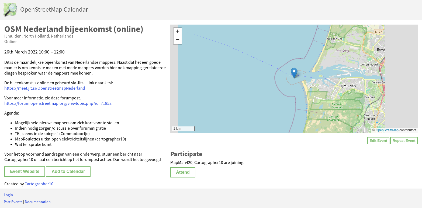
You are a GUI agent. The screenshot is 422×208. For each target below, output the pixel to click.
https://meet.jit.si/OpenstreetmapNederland (44, 88)
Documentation (38, 201)
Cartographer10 (39, 183)
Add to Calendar (68, 171)
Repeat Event (404, 141)
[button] (294, 73)
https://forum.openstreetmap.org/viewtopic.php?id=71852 (58, 103)
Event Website (24, 171)
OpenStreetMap (387, 130)
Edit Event (378, 141)
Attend (183, 172)
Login (8, 194)
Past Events (13, 201)
